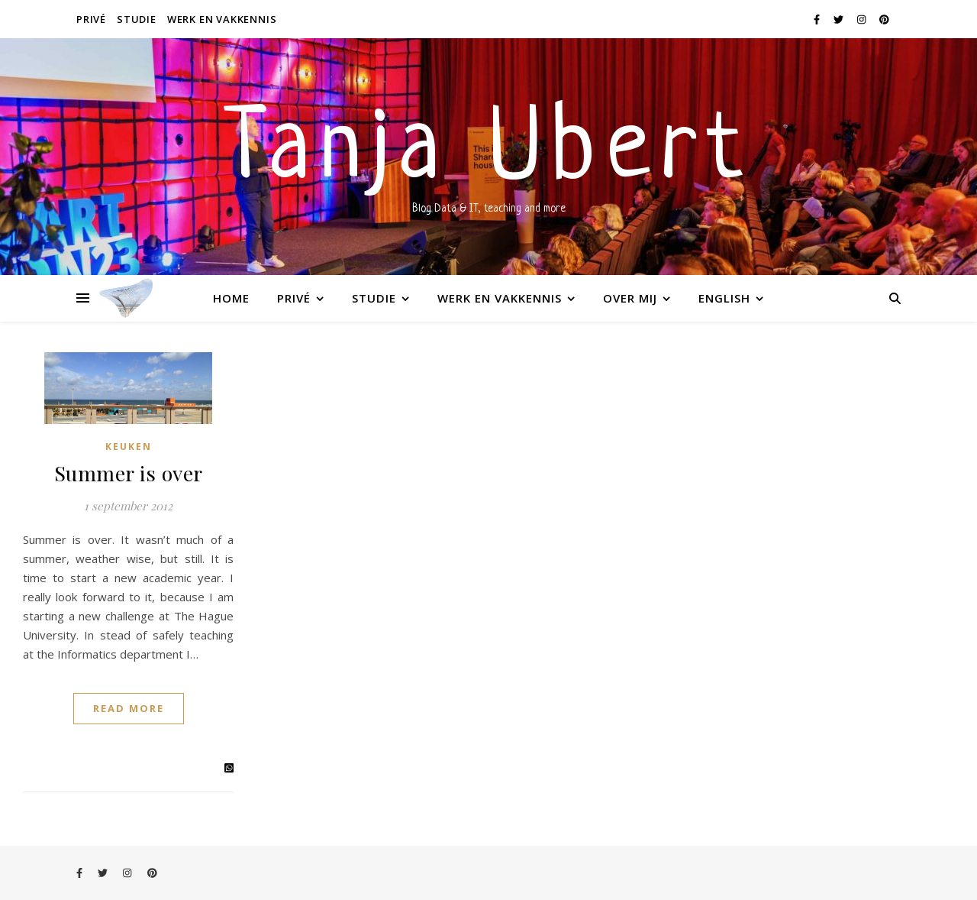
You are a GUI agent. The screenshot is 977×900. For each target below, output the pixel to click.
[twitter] (840, 19)
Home (231, 298)
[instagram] (862, 19)
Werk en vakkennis (222, 19)
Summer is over (128, 473)
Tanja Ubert (488, 153)
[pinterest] (884, 19)
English (724, 298)
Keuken (128, 446)
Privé (91, 19)
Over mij (630, 298)
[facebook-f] (818, 19)
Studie (136, 19)
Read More (128, 708)
